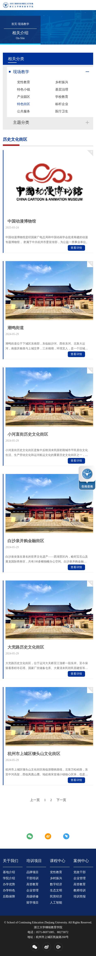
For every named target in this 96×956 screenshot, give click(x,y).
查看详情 (76, 247)
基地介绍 (9, 872)
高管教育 (32, 884)
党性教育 (23, 82)
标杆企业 (61, 104)
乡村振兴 (61, 82)
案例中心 (81, 861)
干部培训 (32, 878)
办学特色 (9, 890)
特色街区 (23, 104)
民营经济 (56, 896)
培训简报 (79, 896)
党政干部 (79, 872)
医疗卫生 (61, 111)
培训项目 (34, 861)
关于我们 (10, 861)
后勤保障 (9, 896)
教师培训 (79, 890)
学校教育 (61, 96)
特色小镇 (23, 89)
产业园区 (23, 96)
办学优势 (9, 884)
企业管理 (32, 890)
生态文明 (56, 890)
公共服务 (23, 111)
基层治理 (61, 89)
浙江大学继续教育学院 (48, 927)
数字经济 (56, 884)
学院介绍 (9, 878)
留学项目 (32, 902)
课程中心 (57, 861)
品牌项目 (32, 872)
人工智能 (56, 902)
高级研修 (32, 896)
